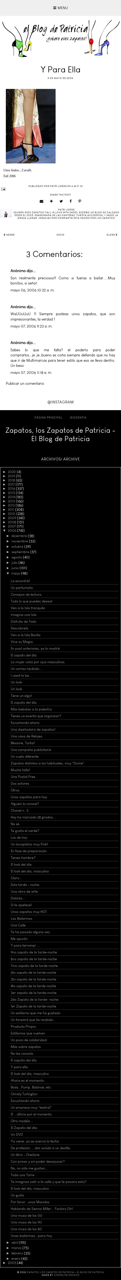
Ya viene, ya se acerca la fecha (35, 1141)
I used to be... (21, 675)
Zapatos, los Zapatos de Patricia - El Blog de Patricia (60, 434)
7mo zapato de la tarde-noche (34, 966)
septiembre (20, 552)
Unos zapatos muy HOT (29, 912)
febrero (17, 1253)
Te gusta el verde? (25, 831)
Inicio (60, 234)
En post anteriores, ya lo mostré (35, 648)
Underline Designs (66, 1275)
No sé (15, 824)
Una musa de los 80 (26, 1229)
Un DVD (17, 1134)
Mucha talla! (20, 770)
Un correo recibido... (26, 669)
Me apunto (19, 939)
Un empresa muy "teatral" (31, 1107)
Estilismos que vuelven (28, 1033)
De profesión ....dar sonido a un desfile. (41, 1148)
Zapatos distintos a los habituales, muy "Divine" (47, 763)
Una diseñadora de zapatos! (33, 729)
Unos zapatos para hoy (29, 797)
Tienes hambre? (23, 858)
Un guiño (17, 1195)
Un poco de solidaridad (29, 1040)
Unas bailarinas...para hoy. (32, 1236)
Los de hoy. (19, 837)
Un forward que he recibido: (32, 1020)
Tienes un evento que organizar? (36, 716)
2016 (12, 488)
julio (14, 563)
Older (112, 234)
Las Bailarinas (21, 918)
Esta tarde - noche (25, 885)
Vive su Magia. (22, 642)
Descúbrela (19, 628)
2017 (12, 484)
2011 (11, 509)
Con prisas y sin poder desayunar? (38, 1161)
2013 (12, 501)
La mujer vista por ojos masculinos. (38, 662)
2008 (12, 522)
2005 (12, 1263)
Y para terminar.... (25, 945)
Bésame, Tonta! (23, 743)
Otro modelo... (22, 1121)
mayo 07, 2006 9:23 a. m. (32, 326)
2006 (12, 530)
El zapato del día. (24, 655)
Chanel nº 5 (19, 810)
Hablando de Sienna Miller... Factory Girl (42, 1209)
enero (16, 1258)
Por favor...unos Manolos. (30, 1202)
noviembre (20, 541)
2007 (12, 526)
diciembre (19, 536)
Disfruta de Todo (23, 621)
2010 (12, 514)
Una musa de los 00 (26, 1215)
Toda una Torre (22, 1175)
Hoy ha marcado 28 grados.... (34, 817)
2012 (12, 505)
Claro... (16, 878)
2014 (12, 497)
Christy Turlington (24, 1094)
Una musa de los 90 (26, 1222)
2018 (12, 480)
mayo (16, 573)
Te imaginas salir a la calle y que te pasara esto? (48, 1182)
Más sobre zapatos (26, 1047)
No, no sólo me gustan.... (30, 1168)
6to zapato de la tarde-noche (33, 972)
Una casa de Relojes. (27, 736)
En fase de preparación (29, 851)
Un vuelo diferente (25, 756)
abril (15, 1242)
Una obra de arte (24, 891)
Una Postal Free (23, 777)
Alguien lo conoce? (25, 804)
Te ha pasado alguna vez (30, 932)
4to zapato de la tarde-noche (33, 986)
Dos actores (20, 783)
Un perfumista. (22, 588)
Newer (9, 234)
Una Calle (18, 925)
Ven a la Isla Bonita (25, 635)
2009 (12, 518)
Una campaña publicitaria (31, 750)
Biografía (78, 417)
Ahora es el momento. (28, 1080)
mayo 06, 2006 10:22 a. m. (33, 290)
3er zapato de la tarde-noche (34, 993)
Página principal (48, 417)
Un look (16, 682)
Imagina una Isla (23, 615)
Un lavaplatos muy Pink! (29, 844)
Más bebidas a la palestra (31, 709)
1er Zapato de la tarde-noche (33, 1006)
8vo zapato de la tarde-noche (34, 959)
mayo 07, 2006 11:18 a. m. (31, 372)
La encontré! (20, 581)
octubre (17, 546)
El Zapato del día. (24, 1128)
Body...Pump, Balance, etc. (31, 1087)
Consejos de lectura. (26, 594)
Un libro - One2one (25, 1155)
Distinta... (18, 898)
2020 (12, 472)
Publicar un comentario (25, 383)
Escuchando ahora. (25, 723)
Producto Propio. (24, 1026)
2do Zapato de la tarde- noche (34, 999)
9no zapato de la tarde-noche (34, 952)
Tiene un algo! (21, 696)
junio (15, 568)
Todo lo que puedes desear (32, 601)
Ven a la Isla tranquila (28, 608)
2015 (12, 493)
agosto (17, 557)
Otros (15, 790)
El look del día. (21, 864)
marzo (16, 1248)
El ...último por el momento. (32, 1114)
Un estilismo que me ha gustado (35, 1013)
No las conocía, (22, 1053)
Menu (60, 8)
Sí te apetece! (21, 905)
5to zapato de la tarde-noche (33, 979)
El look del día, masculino (30, 871)
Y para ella (19, 1067)
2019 (12, 476)
